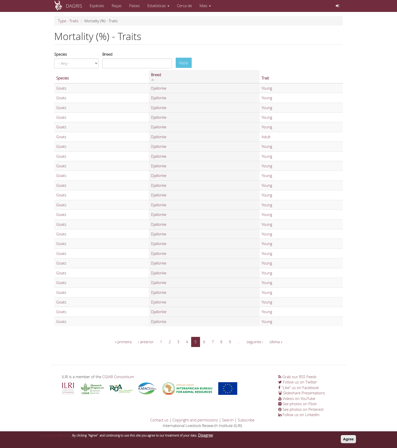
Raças (117, 5)
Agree (348, 441)
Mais (205, 5)
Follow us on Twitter (297, 381)
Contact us (159, 419)
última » (275, 341)
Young (267, 88)
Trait (265, 77)
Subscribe (246, 419)
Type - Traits (68, 20)
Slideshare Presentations (301, 392)
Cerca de (184, 5)
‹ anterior (146, 341)
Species (60, 54)
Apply (183, 62)
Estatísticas (158, 5)
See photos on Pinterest (301, 409)
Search (228, 419)
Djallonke (158, 88)
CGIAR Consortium (118, 376)
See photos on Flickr (297, 403)
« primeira (123, 341)
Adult (266, 136)
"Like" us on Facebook (298, 387)
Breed (107, 54)
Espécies (97, 5)
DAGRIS (74, 6)
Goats (61, 88)
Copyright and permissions (195, 419)
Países (134, 5)
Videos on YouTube (296, 398)
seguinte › (255, 341)
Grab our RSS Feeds (297, 376)
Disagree (205, 436)
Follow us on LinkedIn (299, 414)
